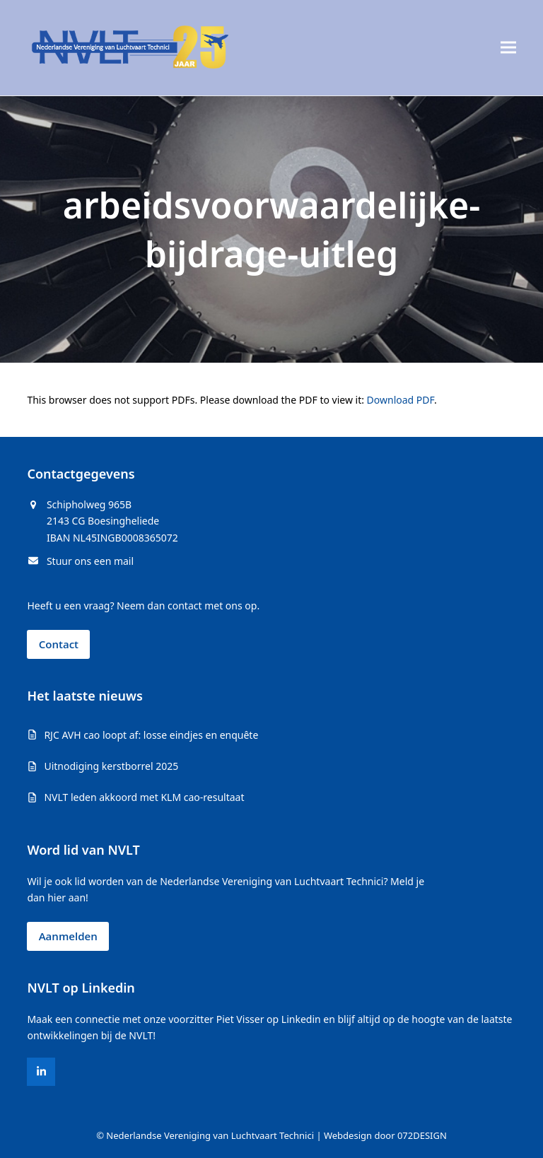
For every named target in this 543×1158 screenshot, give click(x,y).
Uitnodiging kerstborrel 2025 (111, 766)
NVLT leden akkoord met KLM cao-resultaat (144, 797)
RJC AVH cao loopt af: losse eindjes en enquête (151, 735)
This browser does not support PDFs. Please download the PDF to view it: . (231, 400)
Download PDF (400, 400)
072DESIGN (422, 1135)
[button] (508, 48)
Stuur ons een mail (90, 561)
